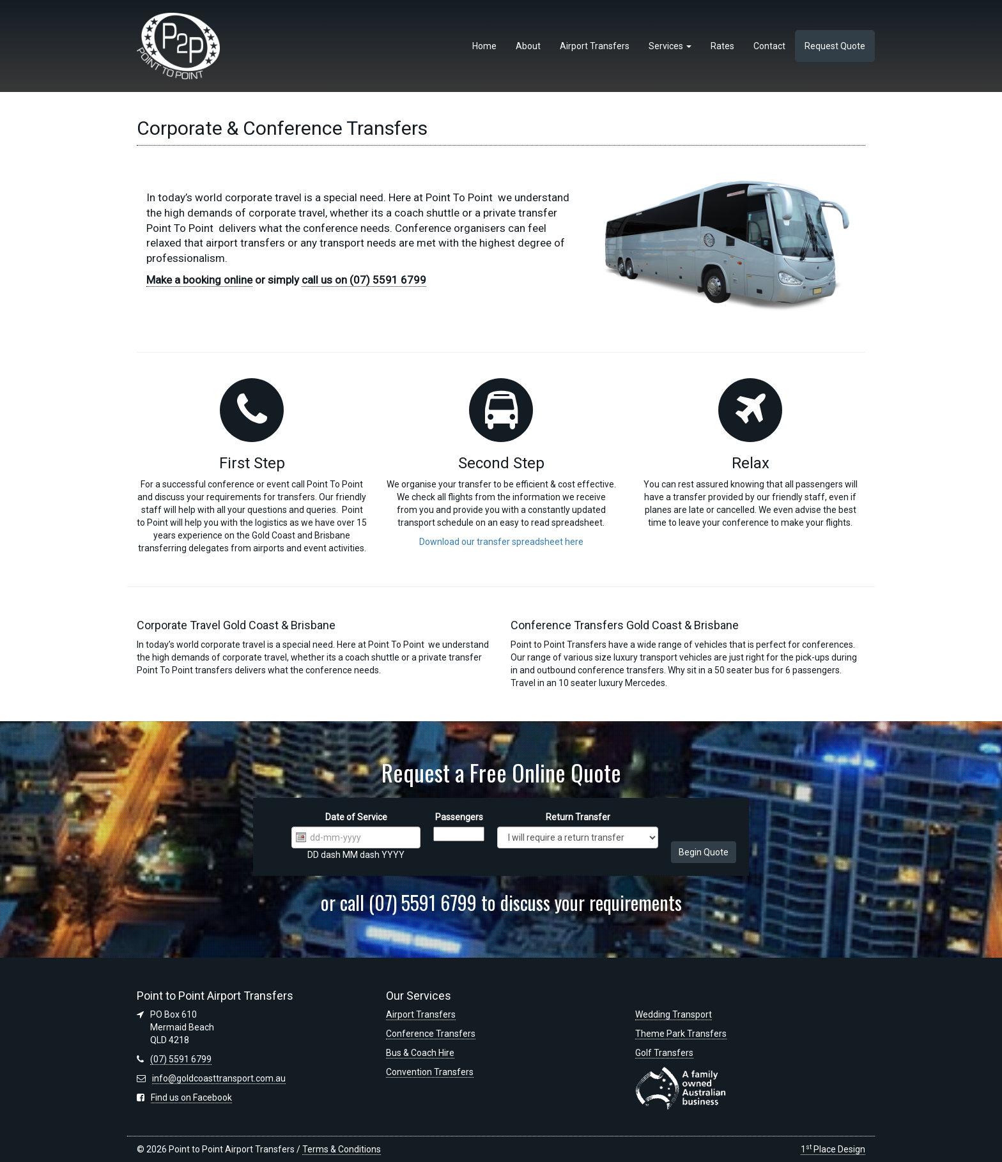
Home (484, 46)
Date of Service (356, 817)
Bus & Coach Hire (420, 1053)
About (528, 46)
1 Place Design (833, 1149)
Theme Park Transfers (681, 1033)
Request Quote (835, 46)
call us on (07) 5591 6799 (364, 279)
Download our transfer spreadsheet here (501, 542)
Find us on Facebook (191, 1097)
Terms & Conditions (341, 1149)
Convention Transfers (430, 1072)
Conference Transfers (430, 1033)
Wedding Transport (673, 1014)
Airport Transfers (594, 46)
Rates (722, 46)
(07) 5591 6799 (181, 1059)
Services (670, 46)
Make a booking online (199, 279)
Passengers (459, 817)
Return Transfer (578, 817)
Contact (769, 46)
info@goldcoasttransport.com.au (219, 1078)
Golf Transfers (664, 1053)
